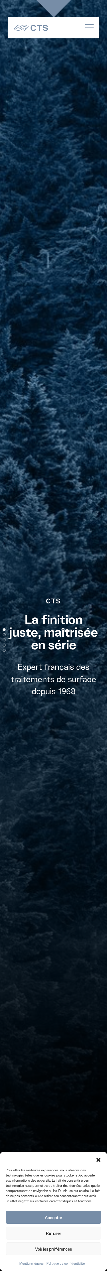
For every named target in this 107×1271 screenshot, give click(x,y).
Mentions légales (31, 1263)
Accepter (53, 1217)
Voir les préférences (53, 1249)
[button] (98, 1159)
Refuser (53, 1233)
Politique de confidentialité (66, 1263)
